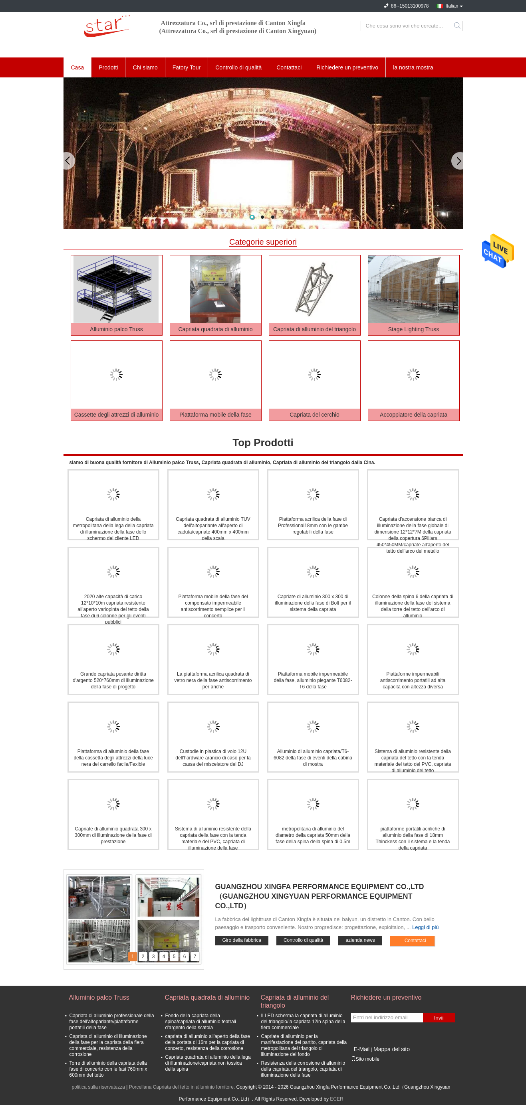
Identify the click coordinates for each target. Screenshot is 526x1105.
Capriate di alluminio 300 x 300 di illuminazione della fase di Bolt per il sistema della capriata (313, 603)
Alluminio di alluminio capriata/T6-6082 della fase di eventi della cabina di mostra (313, 758)
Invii (439, 1018)
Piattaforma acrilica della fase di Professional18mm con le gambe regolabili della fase (313, 525)
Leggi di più (425, 927)
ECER (336, 1099)
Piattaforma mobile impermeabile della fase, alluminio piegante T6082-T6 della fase (313, 680)
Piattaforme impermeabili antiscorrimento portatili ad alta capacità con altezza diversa (412, 680)
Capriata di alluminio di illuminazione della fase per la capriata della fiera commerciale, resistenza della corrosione (108, 1045)
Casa (77, 67)
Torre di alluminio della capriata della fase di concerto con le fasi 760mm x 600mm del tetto (108, 1069)
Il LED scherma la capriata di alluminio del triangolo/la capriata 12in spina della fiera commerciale (303, 1021)
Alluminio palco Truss (116, 329)
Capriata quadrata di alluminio (216, 329)
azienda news (360, 940)
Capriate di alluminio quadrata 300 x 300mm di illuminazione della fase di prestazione (113, 835)
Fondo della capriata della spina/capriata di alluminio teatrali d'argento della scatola (200, 1021)
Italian (451, 6)
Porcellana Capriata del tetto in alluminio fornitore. (182, 1087)
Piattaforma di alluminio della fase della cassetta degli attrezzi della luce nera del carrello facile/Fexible (113, 758)
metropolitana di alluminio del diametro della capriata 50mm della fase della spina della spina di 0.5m (313, 835)
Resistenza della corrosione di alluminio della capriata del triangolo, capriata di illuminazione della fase (303, 1069)
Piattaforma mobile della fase (215, 414)
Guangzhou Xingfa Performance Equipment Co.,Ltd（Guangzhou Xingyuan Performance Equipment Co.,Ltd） (319, 896)
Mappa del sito (391, 1049)
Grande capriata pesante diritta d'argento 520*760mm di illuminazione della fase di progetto (113, 680)
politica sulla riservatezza (98, 1087)
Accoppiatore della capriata (413, 414)
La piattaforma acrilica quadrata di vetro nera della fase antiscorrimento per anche (213, 680)
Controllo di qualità (238, 67)
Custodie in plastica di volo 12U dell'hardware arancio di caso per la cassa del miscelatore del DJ (212, 758)
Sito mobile (365, 1059)
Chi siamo (145, 67)
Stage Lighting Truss (413, 329)
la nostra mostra (413, 67)
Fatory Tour (187, 67)
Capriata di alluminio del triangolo (314, 329)
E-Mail (362, 1049)
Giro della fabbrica (241, 940)
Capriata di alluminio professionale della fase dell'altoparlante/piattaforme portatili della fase (111, 1021)
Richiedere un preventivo (347, 67)
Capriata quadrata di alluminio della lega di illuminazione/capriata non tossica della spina (208, 1063)
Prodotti (108, 67)
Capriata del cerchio (314, 414)
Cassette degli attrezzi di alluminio (116, 414)
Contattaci (289, 67)
